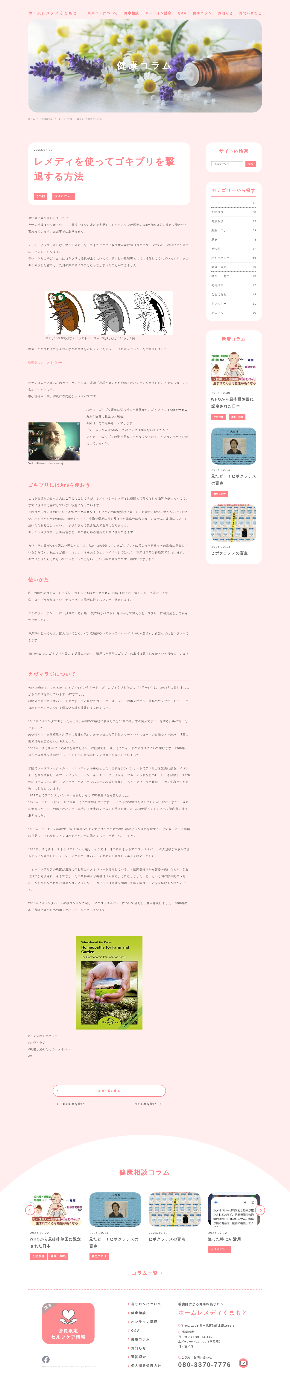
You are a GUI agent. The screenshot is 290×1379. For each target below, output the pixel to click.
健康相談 (131, 13)
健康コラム (202, 13)
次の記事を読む (145, 1104)
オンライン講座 (158, 13)
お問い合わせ (250, 13)
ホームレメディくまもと (52, 13)
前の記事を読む (73, 1104)
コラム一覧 (145, 1273)
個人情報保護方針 (146, 1366)
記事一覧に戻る (109, 1090)
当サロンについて (103, 13)
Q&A (182, 13)
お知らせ (225, 13)
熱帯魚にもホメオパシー (45, 362)
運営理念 (138, 1357)
